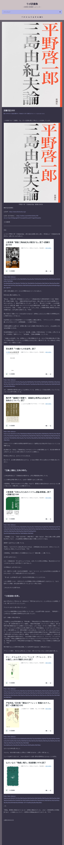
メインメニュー (32, 12)
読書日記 (29, 113)
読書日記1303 (9, 110)
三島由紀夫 (21, 113)
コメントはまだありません (39, 113)
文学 (25, 113)
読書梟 (15, 113)
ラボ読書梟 (32, 3)
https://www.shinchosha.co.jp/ (17, 211)
